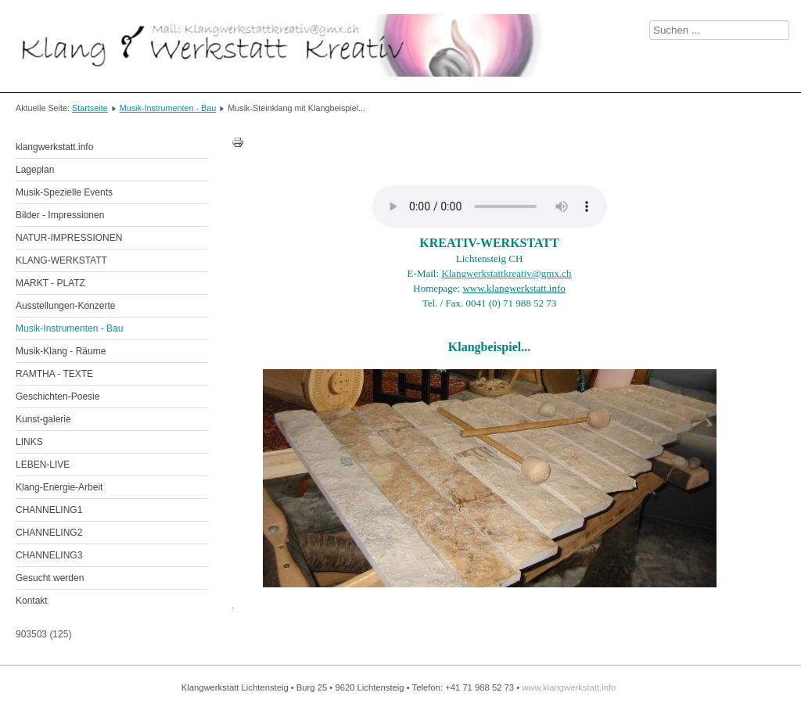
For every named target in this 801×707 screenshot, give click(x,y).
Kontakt (32, 600)
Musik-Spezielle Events (64, 192)
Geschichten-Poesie (57, 396)
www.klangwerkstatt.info (569, 687)
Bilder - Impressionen (60, 215)
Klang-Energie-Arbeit (59, 487)
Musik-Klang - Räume (61, 351)
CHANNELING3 (49, 555)
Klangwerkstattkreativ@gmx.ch (506, 273)
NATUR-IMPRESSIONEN (69, 237)
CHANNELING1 (49, 509)
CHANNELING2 (49, 532)
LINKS (29, 441)
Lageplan (35, 169)
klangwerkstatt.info (54, 147)
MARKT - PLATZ (50, 283)
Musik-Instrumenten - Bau (168, 108)
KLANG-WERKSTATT (61, 260)
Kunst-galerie (43, 419)
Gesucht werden (50, 577)
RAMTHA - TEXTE (54, 373)
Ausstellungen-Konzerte (65, 305)
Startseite (90, 108)
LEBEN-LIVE (43, 464)
